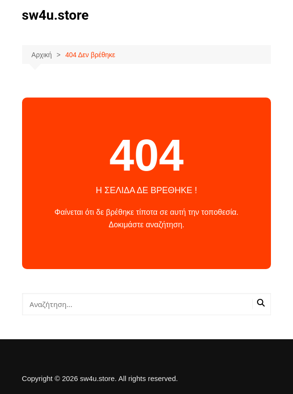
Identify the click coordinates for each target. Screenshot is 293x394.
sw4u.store (55, 15)
